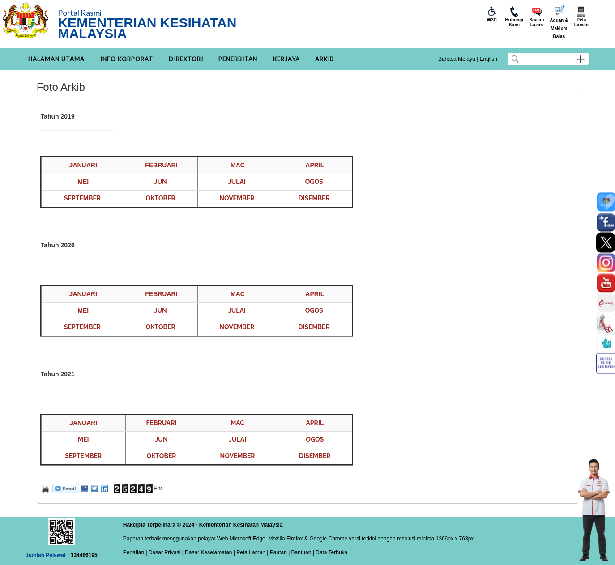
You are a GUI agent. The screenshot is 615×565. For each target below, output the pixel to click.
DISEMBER (313, 198)
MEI (83, 439)
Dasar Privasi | (165, 552)
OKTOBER (160, 198)
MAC (237, 422)
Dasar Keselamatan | (209, 552)
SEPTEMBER (82, 198)
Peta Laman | (252, 552)
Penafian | (135, 552)
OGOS (314, 181)
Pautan (278, 552)
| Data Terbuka (329, 552)
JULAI (237, 181)
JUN (160, 181)
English (488, 59)
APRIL (315, 422)
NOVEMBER (236, 198)
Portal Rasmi (80, 12)
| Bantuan (299, 552)
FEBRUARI (161, 422)
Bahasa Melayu (456, 59)
